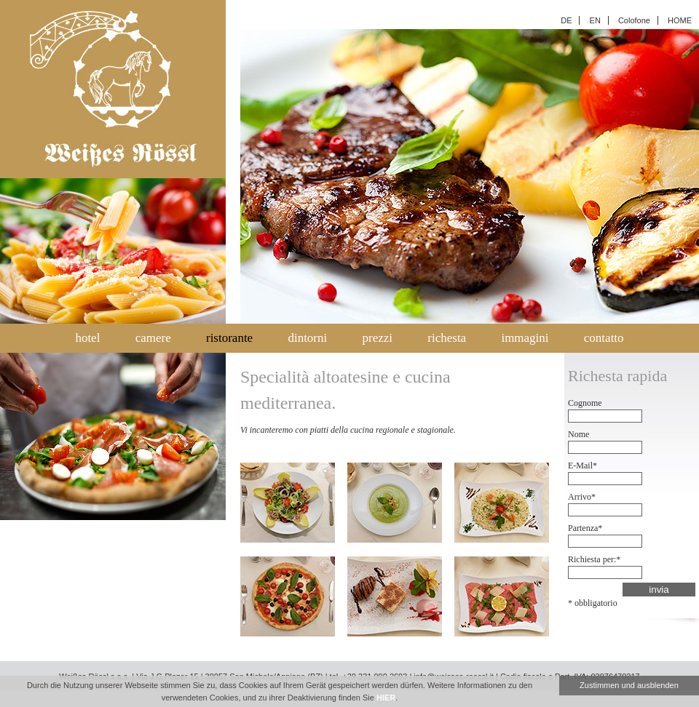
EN (595, 20)
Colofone (634, 20)
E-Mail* (582, 465)
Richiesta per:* (594, 559)
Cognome (585, 403)
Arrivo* (582, 497)
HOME (680, 20)
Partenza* (585, 528)
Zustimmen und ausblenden (629, 685)
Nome (578, 434)
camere (153, 338)
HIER (385, 697)
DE (566, 20)
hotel (87, 338)
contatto (604, 338)
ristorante (229, 338)
